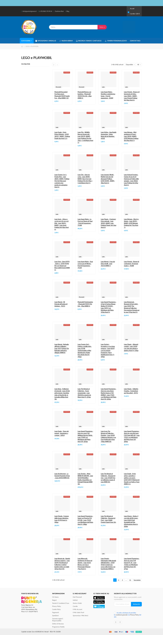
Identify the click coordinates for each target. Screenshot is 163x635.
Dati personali (77, 597)
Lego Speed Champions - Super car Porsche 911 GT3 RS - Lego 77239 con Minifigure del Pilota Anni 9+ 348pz (85, 520)
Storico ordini (77, 603)
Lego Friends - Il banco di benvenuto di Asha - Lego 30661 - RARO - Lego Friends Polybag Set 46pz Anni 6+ (132, 96)
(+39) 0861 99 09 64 (45, 11)
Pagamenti (55, 612)
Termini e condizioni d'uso (60, 603)
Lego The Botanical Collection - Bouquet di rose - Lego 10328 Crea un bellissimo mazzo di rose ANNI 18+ (108, 478)
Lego (103, 87)
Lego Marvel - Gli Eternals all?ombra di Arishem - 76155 (60, 304)
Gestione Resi (59, 11)
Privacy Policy (56, 606)
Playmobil (58, 87)
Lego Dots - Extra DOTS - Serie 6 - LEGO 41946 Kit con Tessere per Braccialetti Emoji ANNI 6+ (62, 266)
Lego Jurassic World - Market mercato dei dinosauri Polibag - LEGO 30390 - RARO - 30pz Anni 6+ (108, 179)
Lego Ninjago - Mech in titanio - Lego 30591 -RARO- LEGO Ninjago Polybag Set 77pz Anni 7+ (131, 223)
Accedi (131, 8)
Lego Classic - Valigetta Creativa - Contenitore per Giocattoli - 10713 (131, 391)
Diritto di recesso (58, 624)
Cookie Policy (56, 609)
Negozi (54, 600)
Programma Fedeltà (58, 627)
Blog (67, 11)
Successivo (137, 580)
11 (130, 580)
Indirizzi (75, 600)
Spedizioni (55, 615)
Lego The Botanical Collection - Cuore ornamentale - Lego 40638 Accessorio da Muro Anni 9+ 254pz (84, 393)
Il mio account (77, 609)
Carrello (75, 606)
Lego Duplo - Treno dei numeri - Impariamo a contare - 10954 (61, 433)
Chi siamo (55, 597)
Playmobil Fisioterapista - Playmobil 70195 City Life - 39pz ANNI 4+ (85, 304)
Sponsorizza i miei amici (80, 615)
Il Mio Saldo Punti (78, 612)
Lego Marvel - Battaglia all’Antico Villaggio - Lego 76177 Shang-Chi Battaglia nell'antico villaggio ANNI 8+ (61, 348)
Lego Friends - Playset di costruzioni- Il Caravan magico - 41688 (131, 264)
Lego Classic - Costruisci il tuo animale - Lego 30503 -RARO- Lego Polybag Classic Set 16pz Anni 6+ (108, 223)
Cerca (102, 27)
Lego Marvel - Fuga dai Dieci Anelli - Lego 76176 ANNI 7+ (108, 264)
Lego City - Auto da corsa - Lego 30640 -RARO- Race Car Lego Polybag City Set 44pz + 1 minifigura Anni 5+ (85, 179)
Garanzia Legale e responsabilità (57, 620)
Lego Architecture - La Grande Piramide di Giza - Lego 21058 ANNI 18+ (62, 476)
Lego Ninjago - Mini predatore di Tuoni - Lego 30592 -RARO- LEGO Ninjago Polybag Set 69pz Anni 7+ (131, 136)
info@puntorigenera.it (30, 11)
